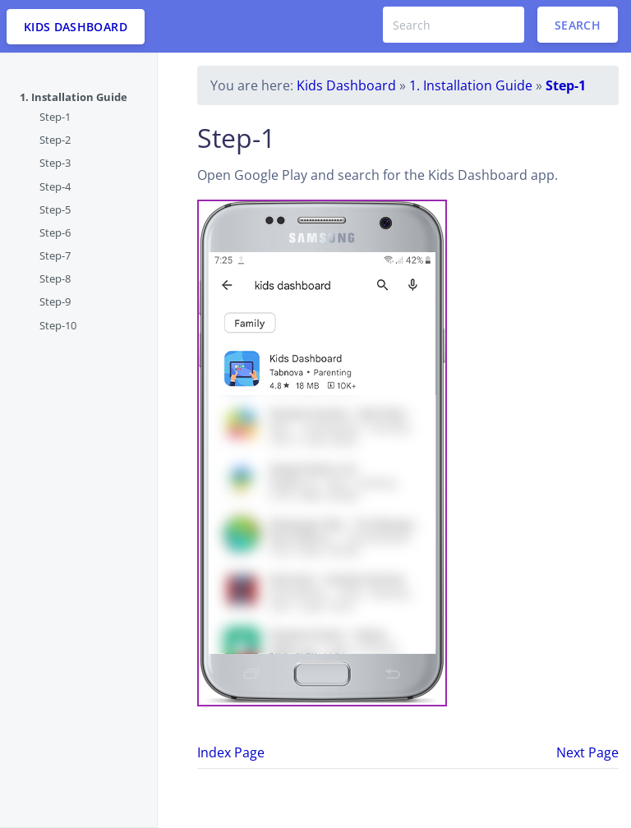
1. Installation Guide (73, 97)
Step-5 (55, 209)
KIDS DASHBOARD (75, 26)
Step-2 (55, 139)
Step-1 (55, 116)
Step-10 (57, 325)
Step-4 (55, 186)
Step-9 (55, 301)
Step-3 (55, 162)
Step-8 (55, 278)
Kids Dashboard (346, 85)
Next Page (587, 752)
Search (578, 25)
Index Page (231, 752)
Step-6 (55, 232)
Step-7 (55, 255)
